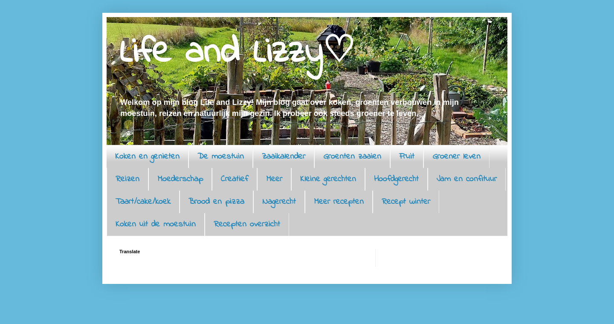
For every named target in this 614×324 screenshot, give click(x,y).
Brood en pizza (216, 202)
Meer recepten (339, 202)
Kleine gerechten (328, 179)
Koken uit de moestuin (156, 224)
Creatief (234, 179)
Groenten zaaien (352, 156)
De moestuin (220, 156)
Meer (274, 179)
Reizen (127, 179)
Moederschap (180, 179)
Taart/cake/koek (143, 202)
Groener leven (456, 156)
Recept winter (406, 202)
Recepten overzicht (247, 224)
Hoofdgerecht (396, 179)
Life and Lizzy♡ (237, 53)
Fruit (406, 156)
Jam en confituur (467, 179)
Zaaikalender (283, 156)
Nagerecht (279, 202)
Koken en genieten (147, 156)
